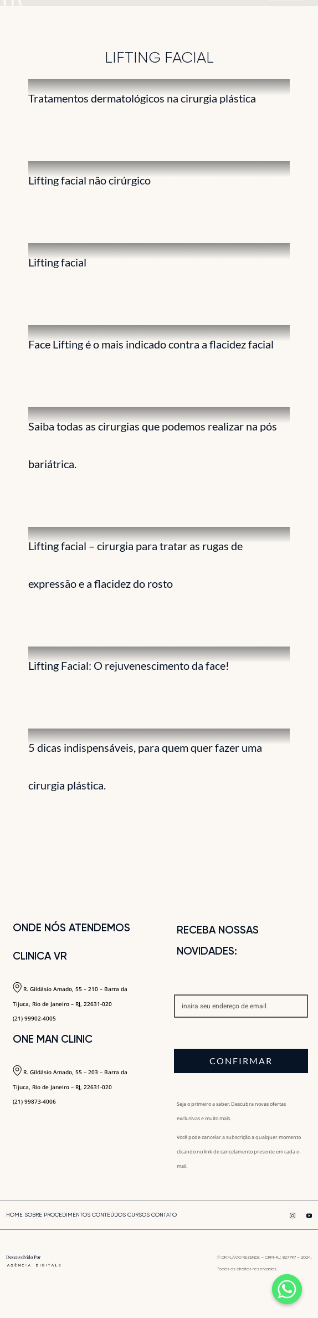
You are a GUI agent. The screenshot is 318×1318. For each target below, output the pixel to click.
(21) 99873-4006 (34, 1101)
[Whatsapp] (287, 1289)
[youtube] (309, 1215)
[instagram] (292, 1215)
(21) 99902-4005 (34, 1018)
